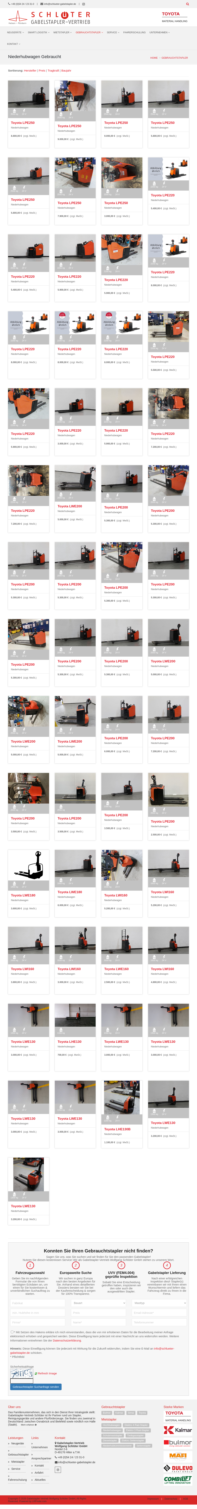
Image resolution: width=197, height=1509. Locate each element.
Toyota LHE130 (69, 1041)
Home (153, 58)
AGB (185, 1503)
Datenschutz (170, 1503)
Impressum (153, 1503)
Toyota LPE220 (162, 195)
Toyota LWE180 (22, 895)
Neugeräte (14, 32)
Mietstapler (61, 32)
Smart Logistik (37, 32)
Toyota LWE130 (22, 1041)
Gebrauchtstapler (88, 32)
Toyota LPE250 (22, 122)
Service (112, 32)
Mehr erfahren (29, 1429)
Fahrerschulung (134, 32)
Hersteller (30, 70)
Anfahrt (39, 1477)
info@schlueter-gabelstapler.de (60, 4)
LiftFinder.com (39, 1505)
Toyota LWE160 (115, 968)
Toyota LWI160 (115, 895)
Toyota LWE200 (69, 506)
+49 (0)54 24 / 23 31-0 (22, 4)
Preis (42, 70)
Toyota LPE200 (115, 507)
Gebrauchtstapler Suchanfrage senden (36, 1391)
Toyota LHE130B (116, 1128)
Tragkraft (53, 70)
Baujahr (67, 70)
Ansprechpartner (41, 1462)
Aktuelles (40, 1484)
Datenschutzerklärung (68, 1345)
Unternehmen (158, 32)
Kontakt (12, 44)
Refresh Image (47, 1377)
